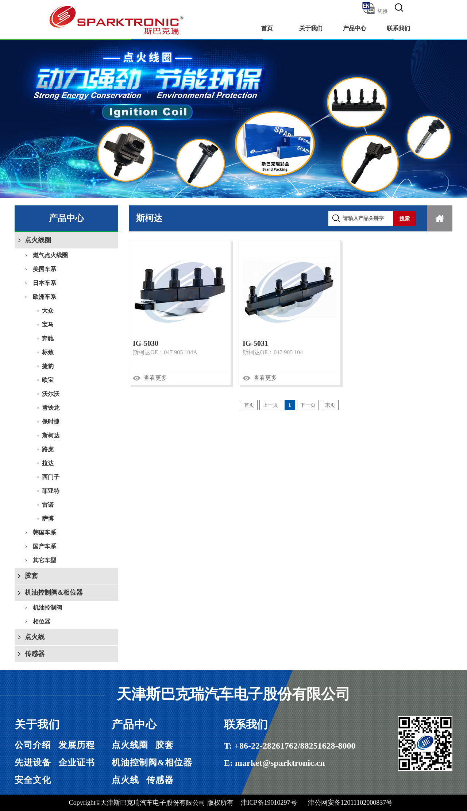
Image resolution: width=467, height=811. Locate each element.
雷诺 (48, 505)
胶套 (31, 575)
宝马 (48, 324)
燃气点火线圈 (50, 255)
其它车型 (44, 560)
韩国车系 (44, 532)
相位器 (41, 621)
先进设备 (33, 762)
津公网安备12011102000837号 (350, 802)
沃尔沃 (50, 394)
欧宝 (48, 380)
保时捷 (50, 421)
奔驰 (48, 338)
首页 (267, 28)
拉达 (48, 463)
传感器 (35, 653)
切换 (374, 8)
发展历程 (76, 745)
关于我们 (311, 28)
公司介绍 (33, 745)
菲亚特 (50, 491)
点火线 (35, 637)
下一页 (308, 405)
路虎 (48, 449)
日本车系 (44, 283)
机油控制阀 (47, 608)
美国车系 (44, 269)
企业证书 (76, 762)
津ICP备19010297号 (269, 802)
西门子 (50, 477)
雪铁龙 (50, 408)
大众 (48, 311)
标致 (48, 352)
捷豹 (48, 366)
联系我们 (398, 28)
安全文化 (33, 780)
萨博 (48, 518)
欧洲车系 (44, 297)
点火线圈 (38, 240)
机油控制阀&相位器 (54, 592)
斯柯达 (50, 435)
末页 (330, 405)
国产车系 (44, 546)
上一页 (270, 405)
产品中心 (354, 28)
